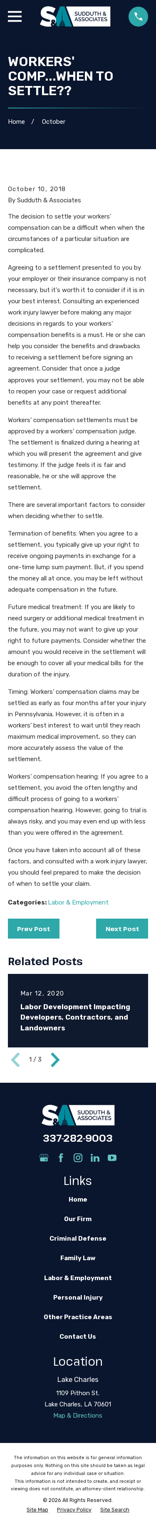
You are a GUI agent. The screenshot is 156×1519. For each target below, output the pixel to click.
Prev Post (33, 928)
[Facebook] (61, 1157)
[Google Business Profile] (44, 1157)
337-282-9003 (78, 1138)
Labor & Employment (78, 902)
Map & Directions (77, 1415)
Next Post (122, 928)
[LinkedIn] (95, 1157)
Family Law (78, 1258)
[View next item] (55, 1059)
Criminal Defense (78, 1238)
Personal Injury (78, 1297)
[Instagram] (78, 1157)
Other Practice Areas (78, 1317)
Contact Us (77, 1336)
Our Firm (78, 1219)
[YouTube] (112, 1157)
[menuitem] (37, 1510)
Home (78, 1199)
